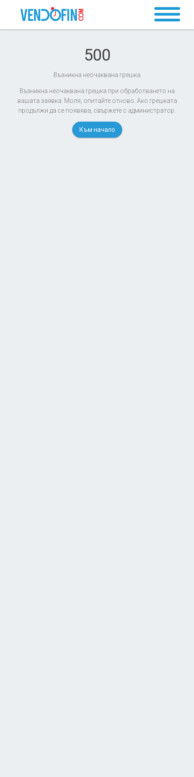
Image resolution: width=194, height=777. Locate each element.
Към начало (97, 129)
